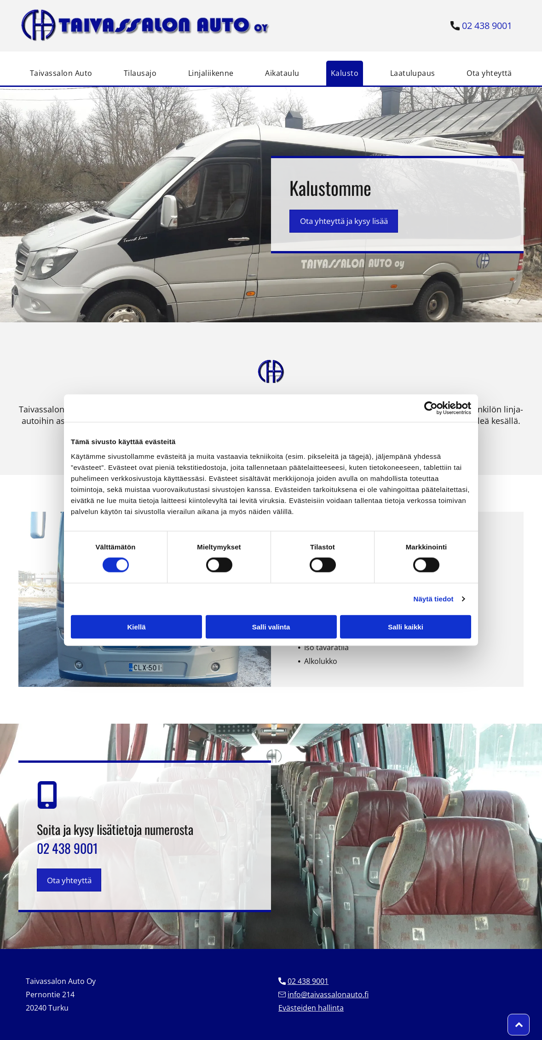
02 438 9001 (487, 25)
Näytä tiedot (434, 599)
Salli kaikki (405, 627)
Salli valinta (271, 627)
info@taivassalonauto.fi (328, 994)
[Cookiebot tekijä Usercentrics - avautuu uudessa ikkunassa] (431, 408)
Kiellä (136, 627)
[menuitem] (61, 73)
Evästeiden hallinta (311, 1008)
